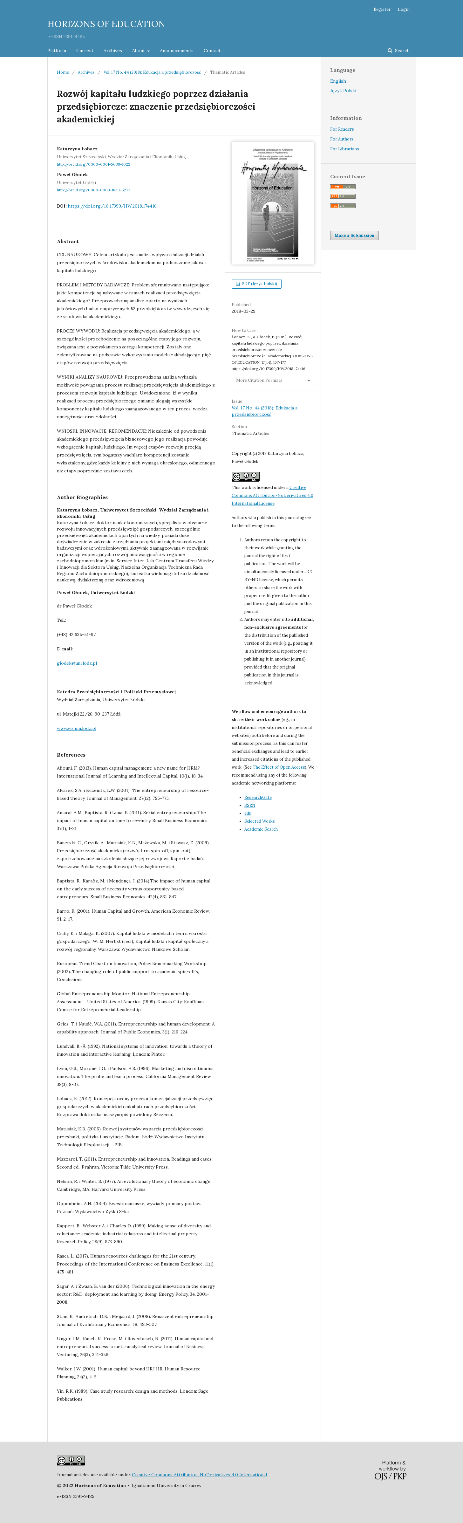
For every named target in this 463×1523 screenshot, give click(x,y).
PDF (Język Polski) (259, 283)
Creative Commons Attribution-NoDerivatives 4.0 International (199, 1475)
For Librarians (344, 149)
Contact (212, 50)
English (338, 81)
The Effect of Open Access (279, 767)
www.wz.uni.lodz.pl (76, 728)
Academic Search (261, 829)
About (139, 50)
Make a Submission (354, 235)
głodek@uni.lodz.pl (77, 663)
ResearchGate (258, 797)
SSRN (249, 805)
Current (84, 50)
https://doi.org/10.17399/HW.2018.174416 (112, 206)
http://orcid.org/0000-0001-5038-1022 (93, 164)
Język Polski (343, 90)
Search (402, 50)
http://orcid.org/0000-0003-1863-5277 (93, 190)
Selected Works (259, 821)
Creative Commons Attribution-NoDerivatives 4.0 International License (272, 495)
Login (404, 9)
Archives (113, 50)
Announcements (177, 50)
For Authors (342, 139)
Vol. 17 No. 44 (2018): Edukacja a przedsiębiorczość (152, 72)
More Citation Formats (259, 380)
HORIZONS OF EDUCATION (106, 24)
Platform (56, 50)
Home (63, 72)
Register (382, 9)
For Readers (342, 129)
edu (247, 813)
